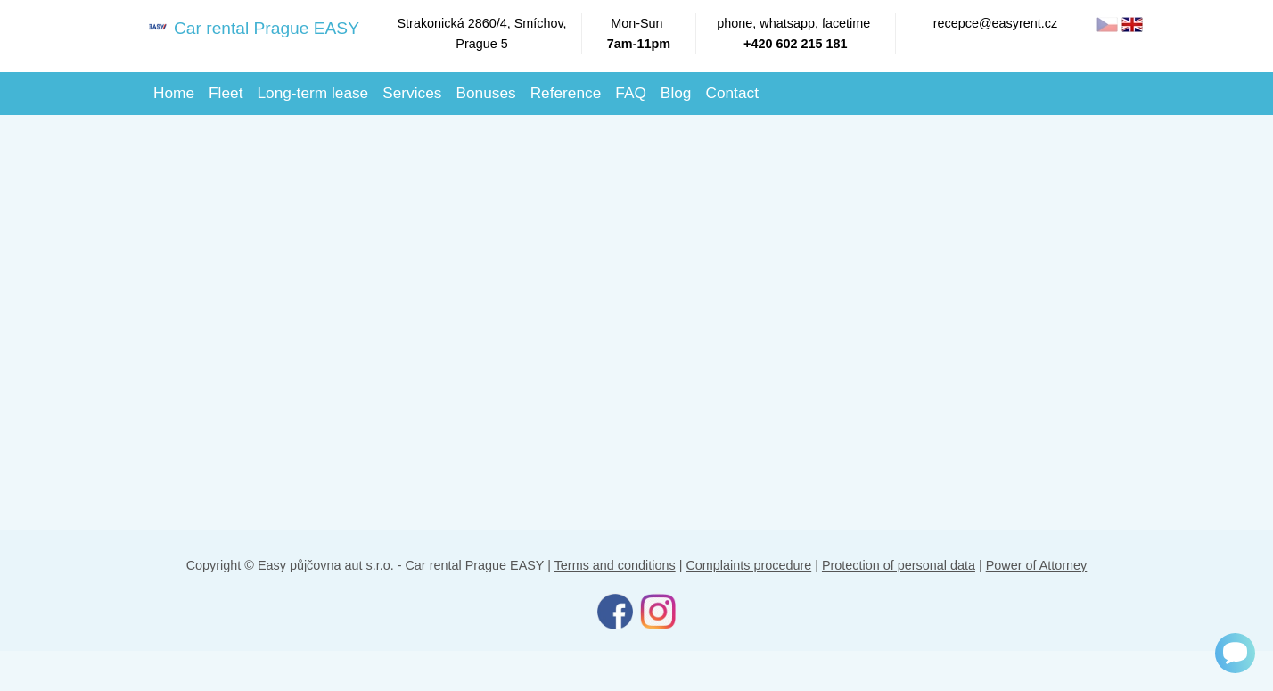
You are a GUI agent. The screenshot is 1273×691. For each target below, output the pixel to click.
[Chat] (1235, 653)
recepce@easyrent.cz (995, 23)
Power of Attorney (1037, 565)
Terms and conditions (615, 565)
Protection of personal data (898, 565)
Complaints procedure (748, 565)
